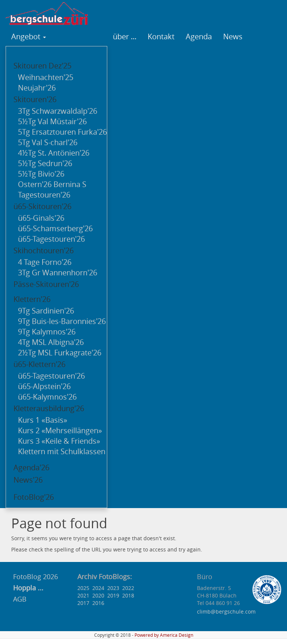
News (233, 36)
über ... (124, 36)
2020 (98, 595)
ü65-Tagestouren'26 (51, 239)
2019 (113, 595)
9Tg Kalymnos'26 (46, 332)
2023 (113, 587)
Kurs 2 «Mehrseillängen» (60, 430)
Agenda (199, 36)
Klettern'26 (31, 299)
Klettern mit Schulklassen (61, 451)
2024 (98, 587)
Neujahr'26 (37, 88)
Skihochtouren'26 (43, 250)
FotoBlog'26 (33, 497)
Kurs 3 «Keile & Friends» (59, 441)
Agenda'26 (31, 467)
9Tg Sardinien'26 (46, 311)
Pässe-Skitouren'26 (46, 284)
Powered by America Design (164, 635)
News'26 (28, 480)
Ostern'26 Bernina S (52, 184)
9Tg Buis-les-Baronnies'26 (62, 321)
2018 (128, 595)
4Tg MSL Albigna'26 (51, 342)
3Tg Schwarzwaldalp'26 (57, 111)
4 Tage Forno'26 (44, 262)
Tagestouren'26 (44, 195)
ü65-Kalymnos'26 (47, 397)
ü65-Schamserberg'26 (55, 228)
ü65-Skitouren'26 (42, 206)
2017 (83, 602)
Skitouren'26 (34, 99)
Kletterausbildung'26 (48, 408)
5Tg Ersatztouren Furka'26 (62, 132)
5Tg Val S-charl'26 (47, 142)
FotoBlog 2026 (34, 576)
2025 (83, 587)
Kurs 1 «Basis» (42, 420)
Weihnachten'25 (45, 77)
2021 (83, 595)
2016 (98, 602)
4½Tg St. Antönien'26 (53, 153)
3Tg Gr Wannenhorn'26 (57, 272)
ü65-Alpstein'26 (44, 386)
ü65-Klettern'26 (39, 364)
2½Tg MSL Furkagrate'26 (59, 353)
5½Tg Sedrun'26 (45, 163)
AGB (20, 598)
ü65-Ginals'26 (41, 218)
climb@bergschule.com (226, 611)
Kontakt (161, 36)
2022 (128, 587)
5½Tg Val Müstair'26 (52, 121)
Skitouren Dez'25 (42, 66)
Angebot (28, 36)
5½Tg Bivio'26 (41, 174)
